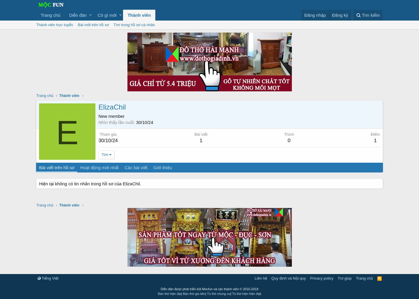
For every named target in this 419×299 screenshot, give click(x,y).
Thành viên (139, 15)
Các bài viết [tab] (136, 167)
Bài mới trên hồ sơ (93, 25)
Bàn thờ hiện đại (169, 293)
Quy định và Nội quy (288, 278)
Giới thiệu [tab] (163, 167)
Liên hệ (261, 278)
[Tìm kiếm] (368, 15)
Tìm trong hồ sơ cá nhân (134, 25)
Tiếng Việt (48, 278)
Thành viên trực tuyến (54, 25)
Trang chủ (50, 15)
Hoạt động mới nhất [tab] (100, 167)
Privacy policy (321, 278)
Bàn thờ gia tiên (194, 293)
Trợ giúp (344, 278)
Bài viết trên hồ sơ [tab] (57, 167)
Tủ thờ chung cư (218, 293)
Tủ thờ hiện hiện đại (246, 293)
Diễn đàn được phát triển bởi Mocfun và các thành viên (209, 289)
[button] (90, 15)
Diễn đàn (78, 15)
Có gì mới (107, 15)
